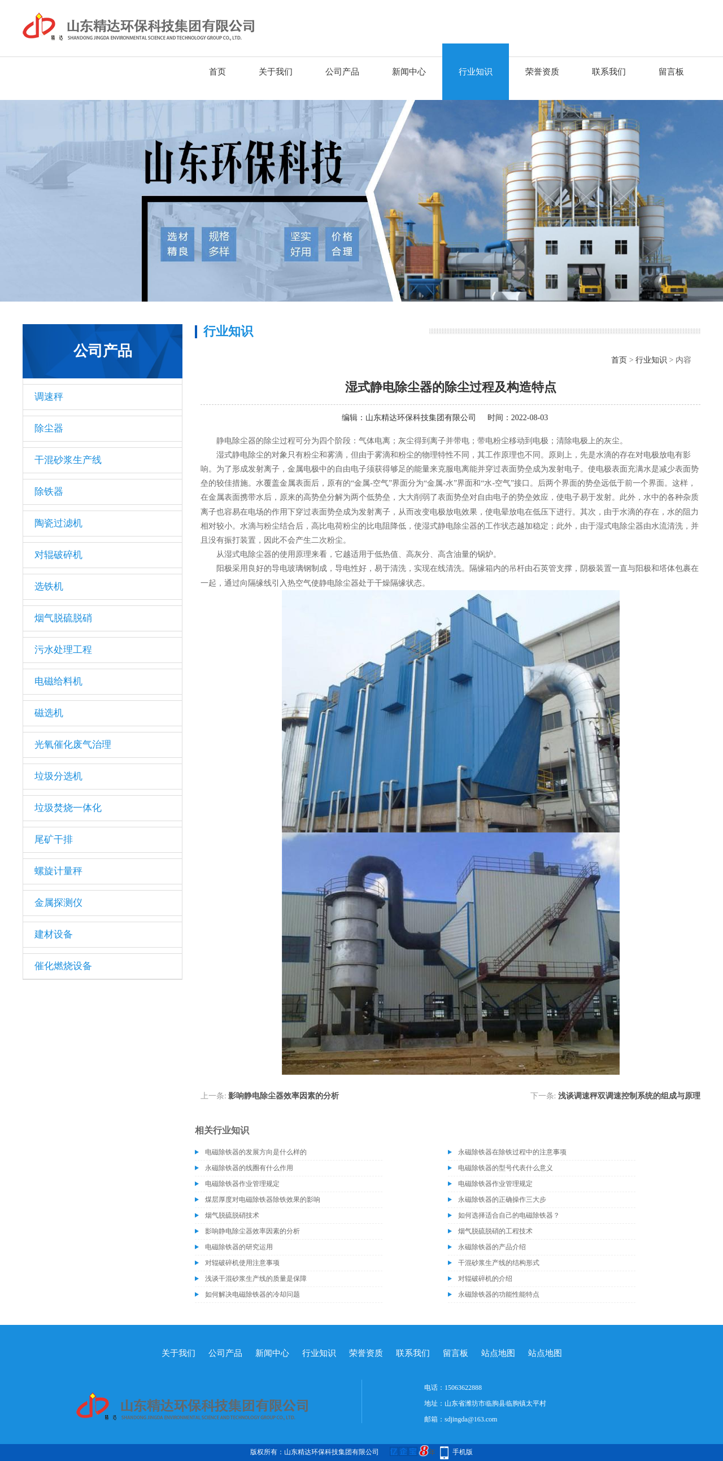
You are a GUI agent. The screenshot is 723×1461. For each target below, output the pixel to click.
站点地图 (498, 1353)
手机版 (462, 1452)
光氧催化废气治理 (72, 744)
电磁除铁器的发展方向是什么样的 (256, 1152)
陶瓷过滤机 (58, 523)
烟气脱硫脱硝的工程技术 (495, 1231)
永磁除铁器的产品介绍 (492, 1247)
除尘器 (48, 428)
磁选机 (48, 713)
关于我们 (276, 71)
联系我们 (609, 71)
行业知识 (476, 71)
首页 (217, 71)
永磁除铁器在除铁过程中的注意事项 (512, 1152)
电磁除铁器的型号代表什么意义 (505, 1168)
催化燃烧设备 (63, 966)
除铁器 (48, 491)
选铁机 (48, 586)
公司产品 (342, 71)
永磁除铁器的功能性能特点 (498, 1294)
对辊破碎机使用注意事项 (242, 1263)
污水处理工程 (63, 649)
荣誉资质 (542, 71)
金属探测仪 (58, 902)
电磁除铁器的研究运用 (239, 1247)
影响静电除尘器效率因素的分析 (283, 1096)
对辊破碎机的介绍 (485, 1279)
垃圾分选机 (58, 776)
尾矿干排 (53, 839)
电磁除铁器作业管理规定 (242, 1184)
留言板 (671, 71)
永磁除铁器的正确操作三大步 (502, 1199)
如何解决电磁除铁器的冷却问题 (252, 1294)
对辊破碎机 (58, 554)
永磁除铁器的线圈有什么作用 (249, 1168)
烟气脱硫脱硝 (63, 618)
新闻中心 (409, 71)
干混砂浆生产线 (68, 460)
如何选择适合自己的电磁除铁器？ (509, 1215)
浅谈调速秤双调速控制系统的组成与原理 (629, 1096)
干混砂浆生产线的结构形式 (498, 1263)
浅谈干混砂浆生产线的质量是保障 (256, 1279)
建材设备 (53, 934)
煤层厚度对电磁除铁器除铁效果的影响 (262, 1199)
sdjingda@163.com (471, 1419)
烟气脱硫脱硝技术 (232, 1215)
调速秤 (48, 396)
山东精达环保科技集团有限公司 (420, 417)
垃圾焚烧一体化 (68, 808)
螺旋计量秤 (58, 871)
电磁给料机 (58, 681)
